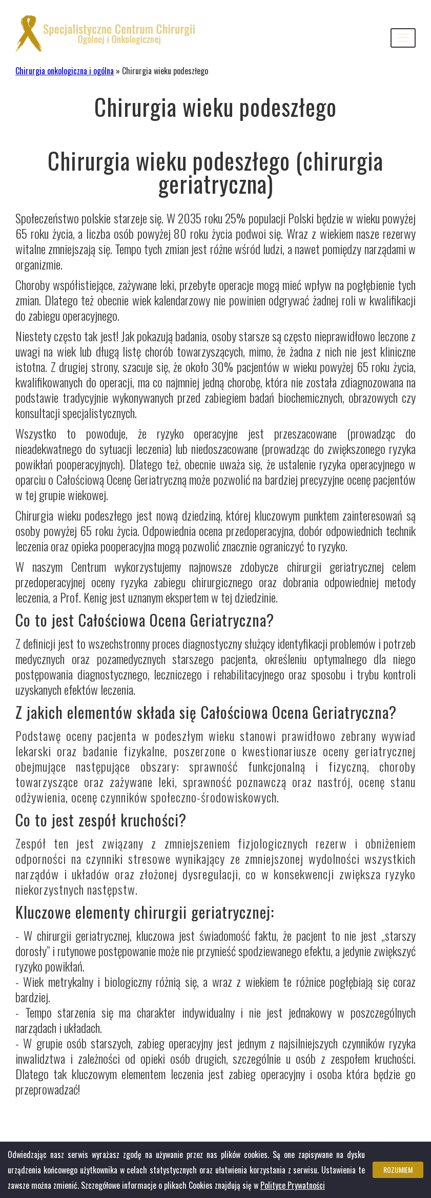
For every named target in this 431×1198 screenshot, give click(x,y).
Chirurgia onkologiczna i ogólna (64, 71)
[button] (403, 38)
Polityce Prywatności (292, 1185)
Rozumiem (398, 1169)
